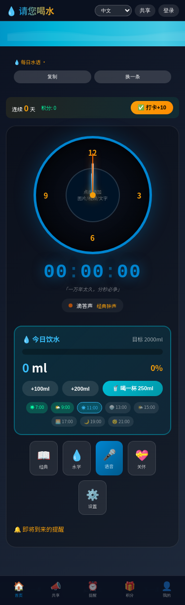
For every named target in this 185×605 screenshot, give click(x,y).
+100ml (40, 389)
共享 (145, 10)
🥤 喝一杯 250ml (132, 388)
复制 (52, 76)
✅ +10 (152, 107)
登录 (168, 10)
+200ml (80, 389)
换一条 (132, 76)
